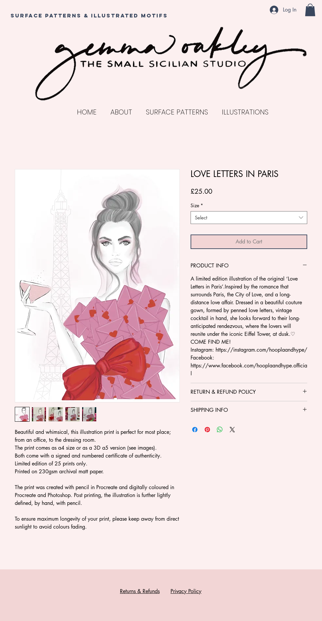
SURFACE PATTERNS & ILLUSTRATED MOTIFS (89, 15)
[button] (310, 10)
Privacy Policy (186, 591)
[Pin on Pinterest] (207, 430)
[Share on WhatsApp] (220, 430)
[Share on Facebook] (195, 430)
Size (197, 205)
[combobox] (249, 217)
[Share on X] (232, 430)
